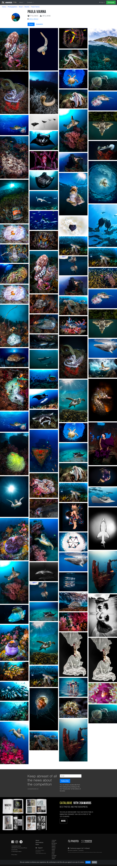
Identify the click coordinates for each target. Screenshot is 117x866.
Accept (88, 862)
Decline (94, 862)
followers (33, 16)
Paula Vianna (35, 7)
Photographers (12, 7)
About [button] (21, 2)
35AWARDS (39, 24)
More (63, 821)
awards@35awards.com (33, 788)
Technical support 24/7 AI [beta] (80, 848)
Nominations (39, 842)
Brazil (21, 7)
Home (4, 7)
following (45, 16)
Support (40, 848)
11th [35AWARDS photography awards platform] (8, 2)
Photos (31, 24)
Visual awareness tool (41, 853)
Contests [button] (30, 2)
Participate (111, 2)
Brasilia (27, 7)
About (37, 840)
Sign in (102, 2)
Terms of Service (97, 852)
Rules (37, 844)
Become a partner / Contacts (76, 850)
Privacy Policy (14, 854)
